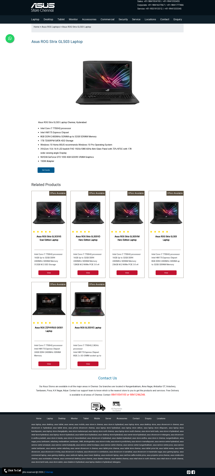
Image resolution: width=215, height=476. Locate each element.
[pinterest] (188, 472)
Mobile (97, 418)
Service (136, 19)
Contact (164, 19)
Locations (150, 19)
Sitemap (49, 472)
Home (38, 418)
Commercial (107, 19)
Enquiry (177, 19)
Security (123, 19)
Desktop (48, 19)
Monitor (73, 19)
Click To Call (12, 470)
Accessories (89, 19)
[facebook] (193, 472)
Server (108, 418)
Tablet (61, 19)
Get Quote (46, 170)
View (49, 273)
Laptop (35, 19)
